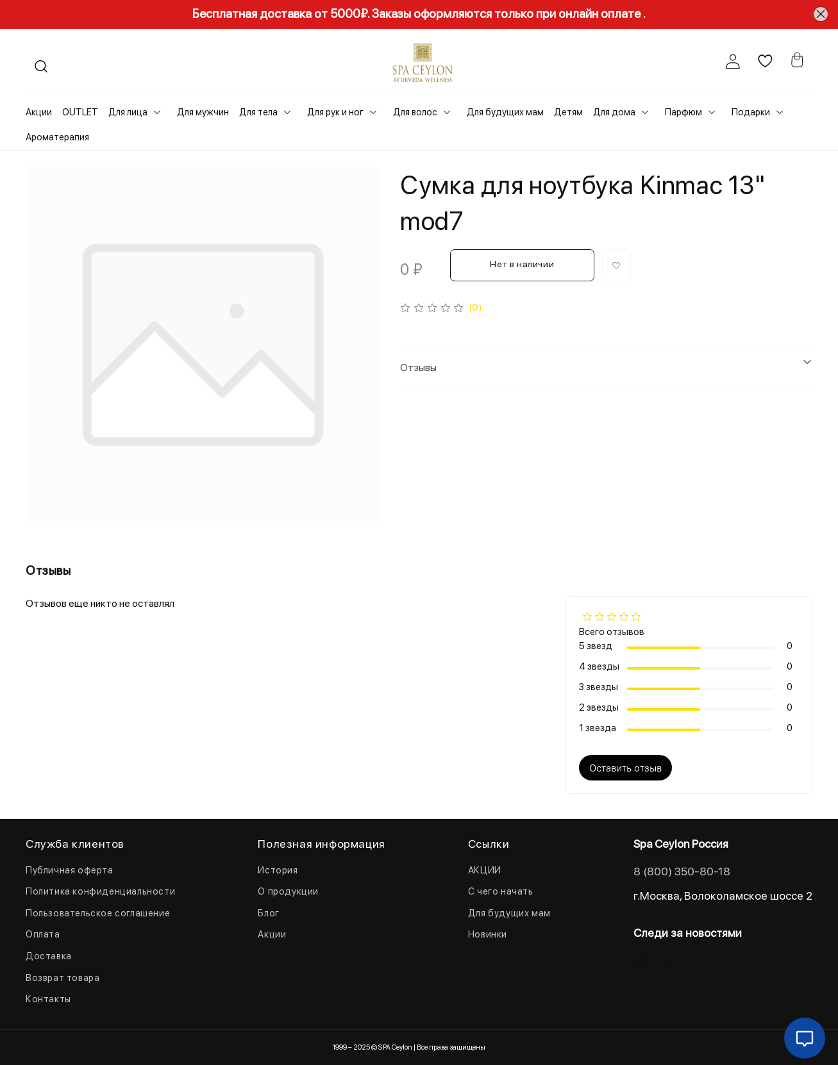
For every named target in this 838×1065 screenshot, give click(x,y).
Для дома (614, 112)
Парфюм (683, 112)
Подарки (751, 112)
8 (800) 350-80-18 (681, 871)
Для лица (127, 112)
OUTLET (80, 112)
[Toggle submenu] (157, 112)
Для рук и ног (335, 112)
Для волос (415, 112)
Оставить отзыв (625, 767)
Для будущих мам (505, 112)
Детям (568, 112)
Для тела (258, 112)
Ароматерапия (57, 137)
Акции (39, 112)
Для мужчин (203, 112)
